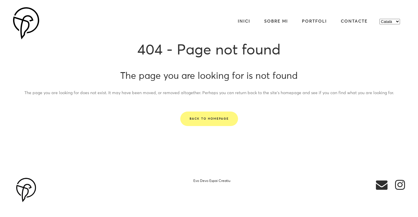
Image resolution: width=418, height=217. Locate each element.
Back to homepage (209, 118)
